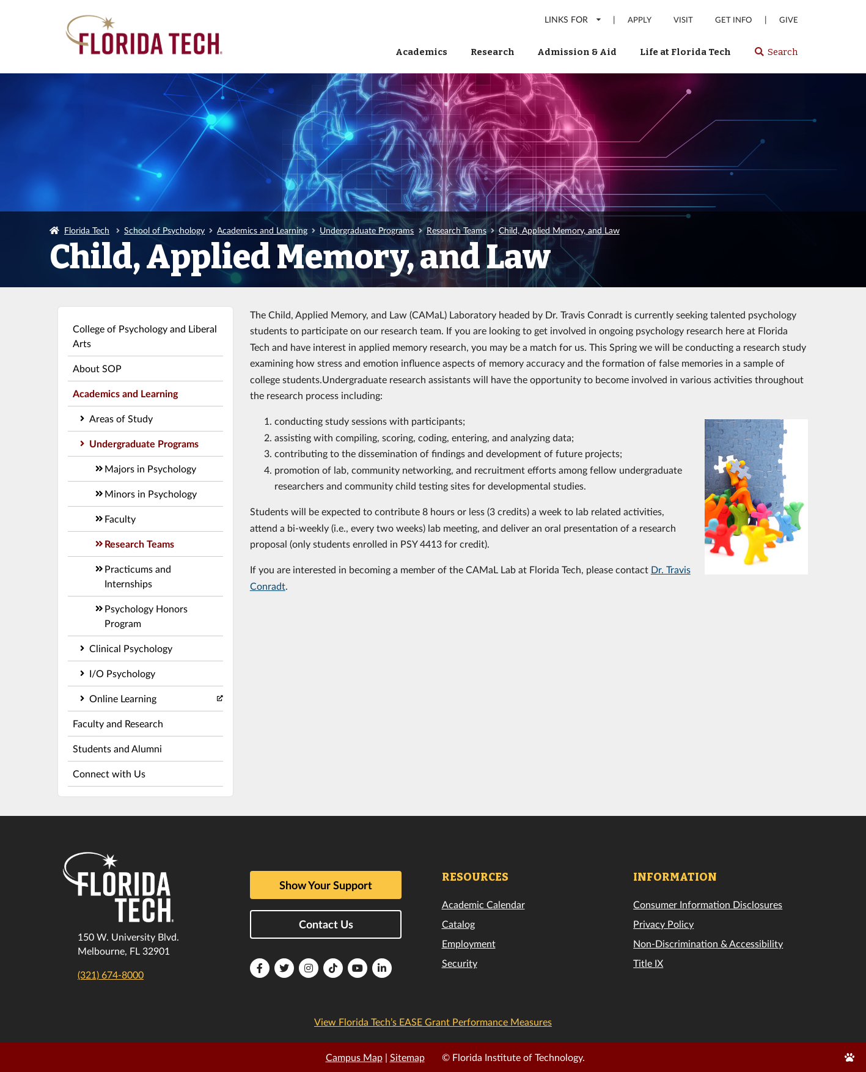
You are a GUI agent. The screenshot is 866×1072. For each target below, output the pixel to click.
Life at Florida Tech (685, 51)
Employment (469, 943)
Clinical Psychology (130, 648)
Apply (639, 19)
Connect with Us (109, 773)
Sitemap (407, 1057)
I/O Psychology (122, 673)
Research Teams (456, 230)
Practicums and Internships (138, 576)
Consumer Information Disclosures (707, 904)
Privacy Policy (663, 924)
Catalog (458, 924)
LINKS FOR (574, 19)
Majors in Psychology (150, 468)
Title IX (648, 963)
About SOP (97, 368)
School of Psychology (164, 230)
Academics (421, 51)
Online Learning (122, 698)
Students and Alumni (117, 748)
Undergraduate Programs (367, 230)
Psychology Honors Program (146, 616)
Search (776, 55)
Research (493, 51)
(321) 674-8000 (111, 974)
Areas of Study (121, 418)
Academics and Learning (262, 230)
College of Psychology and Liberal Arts (145, 336)
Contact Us (326, 924)
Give (788, 19)
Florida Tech (86, 230)
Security (459, 963)
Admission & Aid (577, 51)
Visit (683, 19)
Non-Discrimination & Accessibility (708, 943)
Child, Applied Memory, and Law (559, 230)
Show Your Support (325, 885)
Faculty (120, 518)
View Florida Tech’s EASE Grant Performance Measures (433, 1021)
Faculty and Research (118, 723)
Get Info (733, 19)
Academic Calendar (483, 904)
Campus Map (354, 1057)
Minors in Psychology (151, 493)
